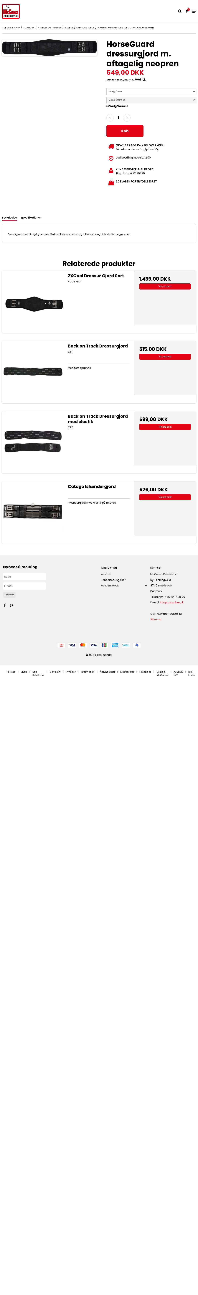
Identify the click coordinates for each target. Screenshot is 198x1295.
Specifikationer (31, 217)
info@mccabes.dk (172, 602)
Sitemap (155, 619)
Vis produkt (165, 286)
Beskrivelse (9, 217)
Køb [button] (125, 131)
